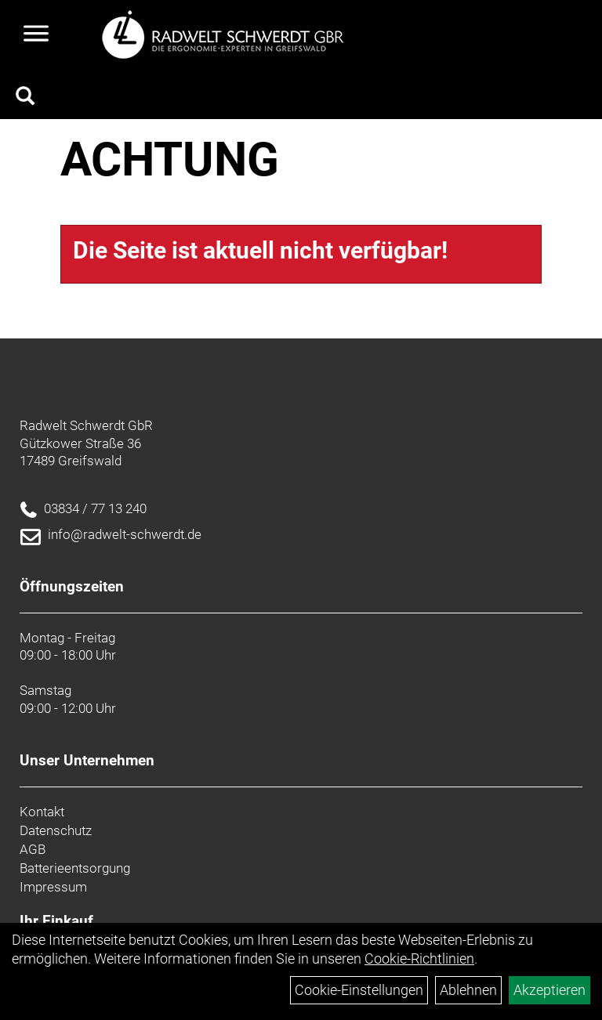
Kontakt (42, 811)
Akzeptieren (549, 990)
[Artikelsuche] (25, 98)
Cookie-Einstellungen (359, 990)
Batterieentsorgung (75, 868)
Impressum (53, 887)
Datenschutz (56, 830)
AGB (32, 849)
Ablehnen (468, 990)
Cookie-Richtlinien (419, 958)
